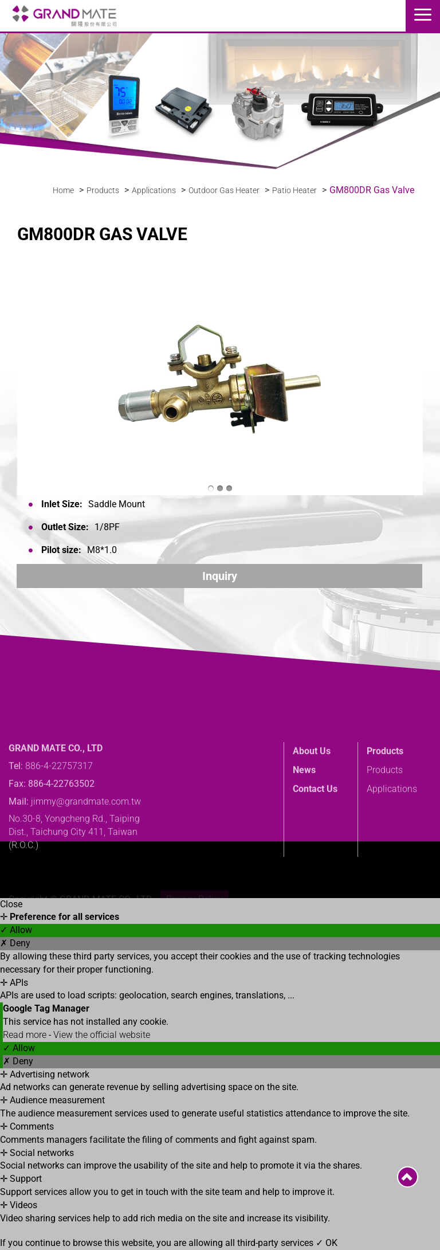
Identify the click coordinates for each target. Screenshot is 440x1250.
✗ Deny (15, 943)
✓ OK (326, 1242)
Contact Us (315, 814)
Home (63, 190)
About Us (312, 776)
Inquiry (219, 576)
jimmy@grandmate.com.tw (86, 826)
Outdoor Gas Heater (224, 190)
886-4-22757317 (59, 791)
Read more (26, 1034)
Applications (154, 190)
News (304, 795)
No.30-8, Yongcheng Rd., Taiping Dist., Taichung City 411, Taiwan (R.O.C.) (74, 857)
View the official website (101, 1034)
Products (103, 190)
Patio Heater (294, 190)
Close (11, 904)
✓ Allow (16, 929)
